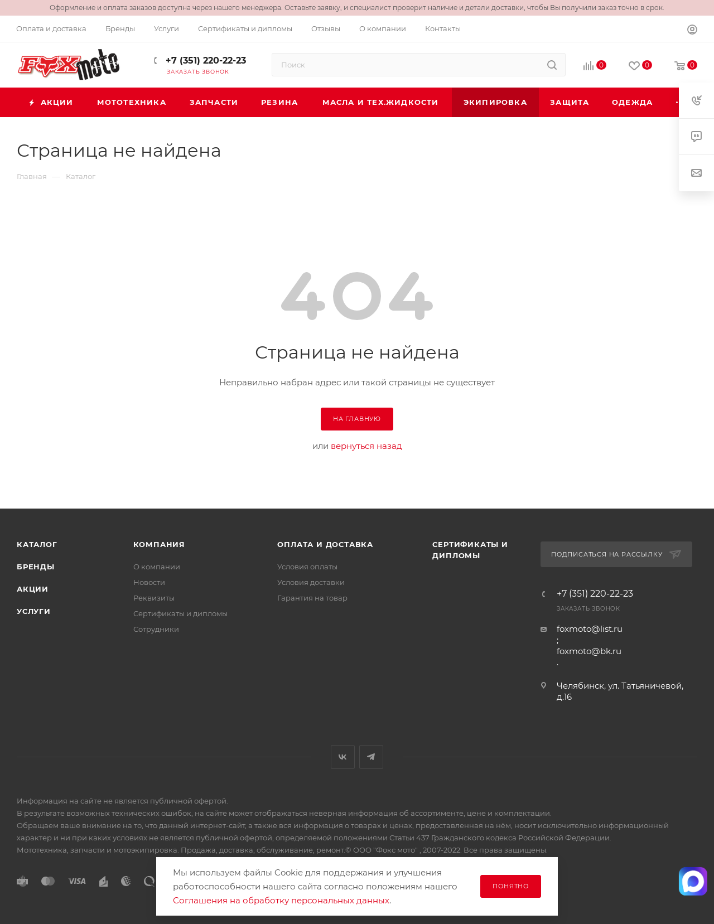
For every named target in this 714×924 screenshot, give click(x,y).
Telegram (371, 757)
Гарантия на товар (312, 597)
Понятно (511, 886)
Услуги (34, 611)
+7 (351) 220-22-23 (204, 60)
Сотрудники (156, 629)
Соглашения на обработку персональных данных (281, 900)
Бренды (36, 566)
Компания (159, 544)
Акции (33, 588)
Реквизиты (154, 597)
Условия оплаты (307, 566)
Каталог (37, 544)
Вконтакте (343, 757)
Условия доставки (311, 582)
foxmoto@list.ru (590, 628)
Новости (149, 582)
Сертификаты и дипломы (180, 613)
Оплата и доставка (325, 544)
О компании (156, 566)
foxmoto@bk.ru (589, 651)
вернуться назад (366, 446)
